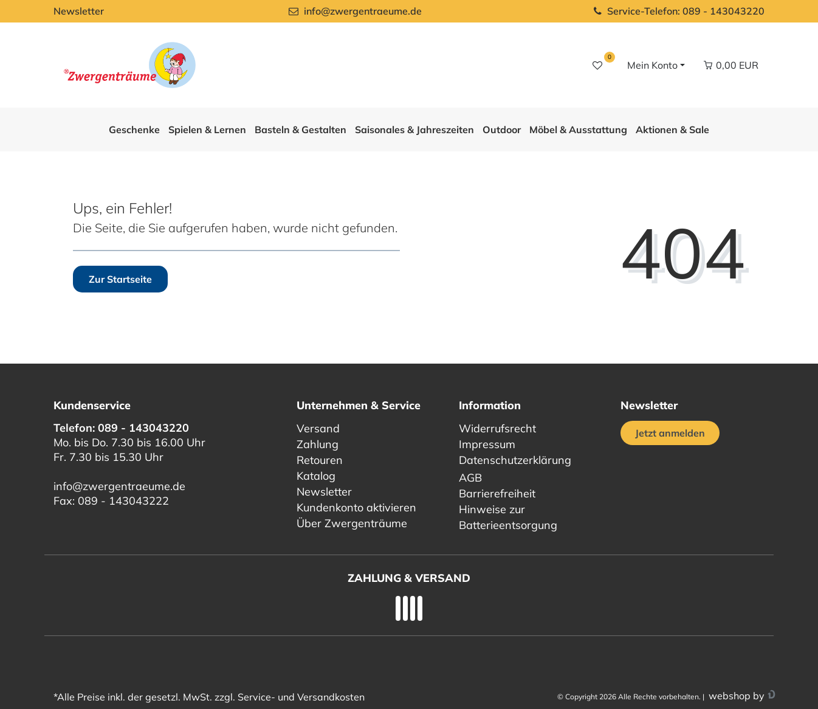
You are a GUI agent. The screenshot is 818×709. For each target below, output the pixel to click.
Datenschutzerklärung (515, 460)
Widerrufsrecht (497, 428)
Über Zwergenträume (352, 523)
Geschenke (134, 129)
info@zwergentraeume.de (119, 486)
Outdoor (502, 129)
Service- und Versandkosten (301, 697)
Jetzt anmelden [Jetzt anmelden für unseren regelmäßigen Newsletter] (670, 433)
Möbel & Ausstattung (578, 129)
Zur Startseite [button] (120, 279)
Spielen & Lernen (207, 129)
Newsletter (78, 11)
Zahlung (318, 444)
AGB (470, 478)
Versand (318, 428)
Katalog (316, 476)
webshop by (735, 696)
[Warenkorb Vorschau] (730, 65)
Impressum (487, 444)
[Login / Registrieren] (654, 65)
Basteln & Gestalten (300, 129)
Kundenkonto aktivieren (356, 507)
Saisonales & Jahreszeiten (414, 129)
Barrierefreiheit (497, 493)
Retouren (320, 460)
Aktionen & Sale (672, 129)
